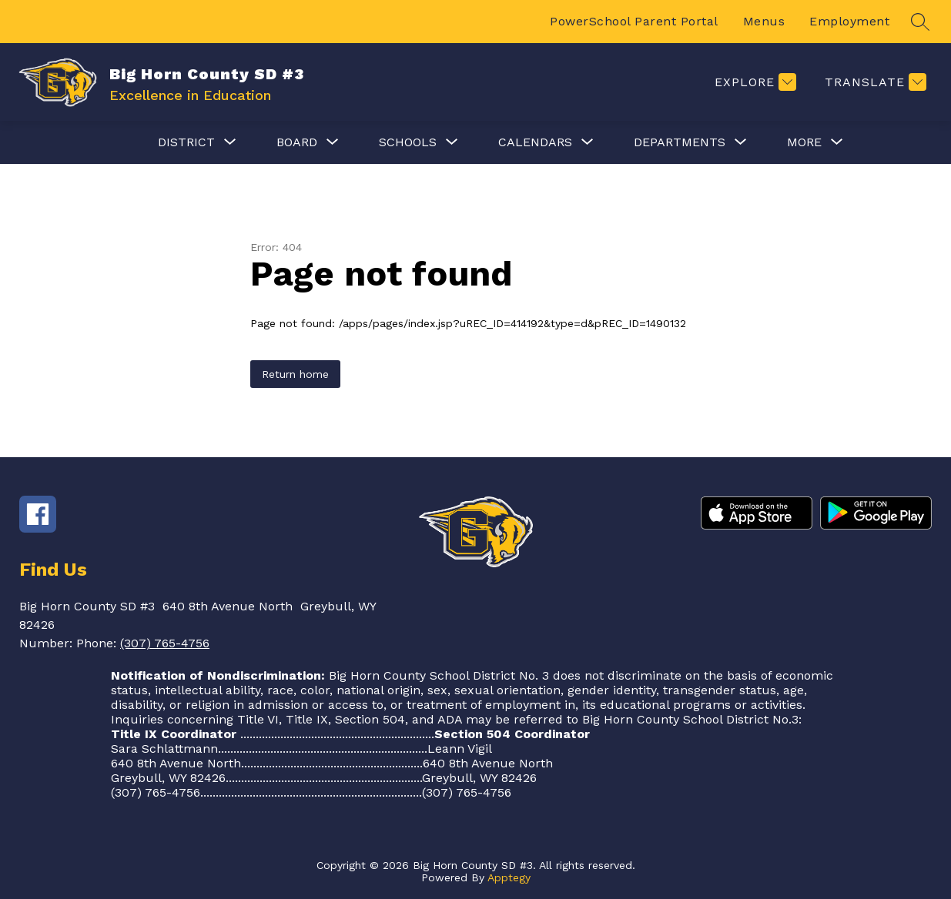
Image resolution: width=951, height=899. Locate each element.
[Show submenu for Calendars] (535, 142)
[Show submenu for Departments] (679, 142)
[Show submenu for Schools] (408, 142)
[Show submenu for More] (804, 142)
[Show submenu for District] (186, 142)
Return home (295, 374)
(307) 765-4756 (164, 643)
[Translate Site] (873, 82)
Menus (764, 21)
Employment (849, 21)
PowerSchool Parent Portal (634, 21)
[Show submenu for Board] (296, 142)
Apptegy (509, 877)
